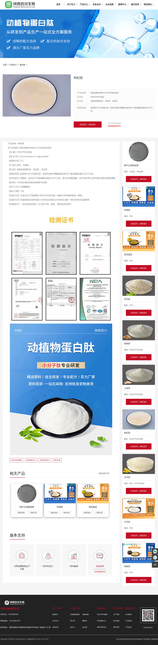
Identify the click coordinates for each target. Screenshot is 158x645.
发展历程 (55, 627)
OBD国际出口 (31, 460)
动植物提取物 (74, 614)
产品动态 (129, 627)
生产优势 (116, 614)
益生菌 (84, 627)
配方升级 (57, 460)
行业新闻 (129, 621)
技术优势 (116, 621)
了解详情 (33, 512)
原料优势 (116, 627)
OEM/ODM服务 (16, 460)
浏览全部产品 (104, 473)
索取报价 (21, 512)
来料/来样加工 (45, 460)
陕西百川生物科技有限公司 (18, 639)
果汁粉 (72, 621)
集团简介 (55, 614)
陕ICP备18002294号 (42, 639)
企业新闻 (129, 614)
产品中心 (13, 64)
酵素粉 (84, 621)
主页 (5, 64)
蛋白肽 (22, 64)
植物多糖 (86, 614)
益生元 (72, 627)
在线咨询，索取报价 (139, 179)
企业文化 (55, 621)
